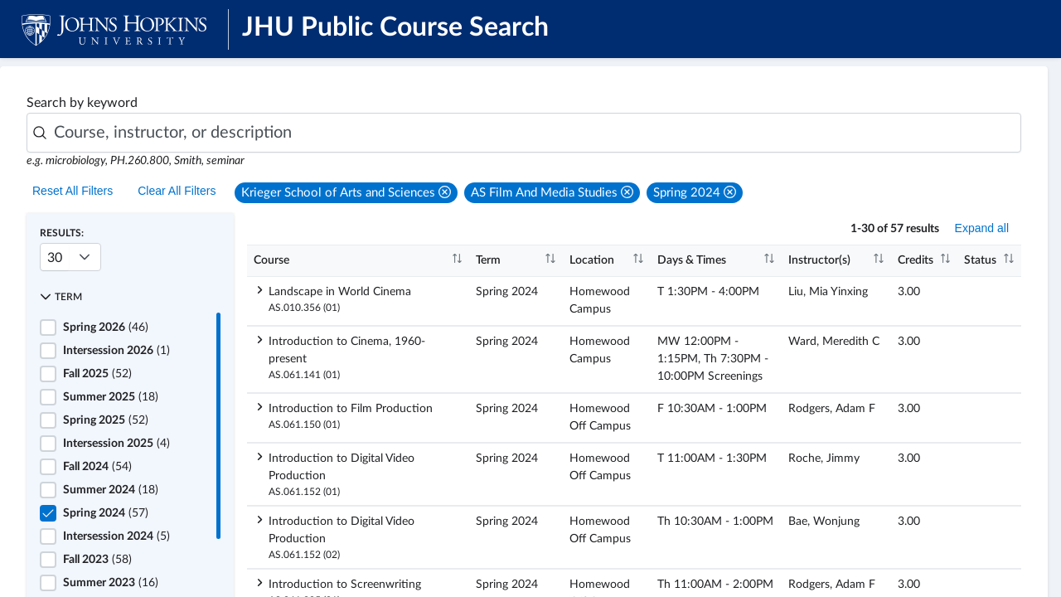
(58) (97, 559)
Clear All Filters (177, 190)
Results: (62, 233)
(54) (97, 467)
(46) (105, 327)
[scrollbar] (218, 426)
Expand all (982, 228)
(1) (116, 351)
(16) (110, 583)
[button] (346, 193)
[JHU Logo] (114, 29)
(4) (116, 443)
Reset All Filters (72, 190)
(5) (116, 536)
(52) (97, 374)
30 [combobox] (54, 258)
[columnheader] (358, 261)
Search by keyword (82, 102)
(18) (110, 397)
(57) (105, 513)
